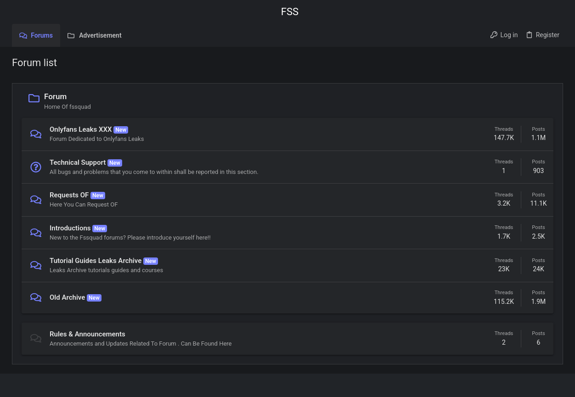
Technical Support (78, 162)
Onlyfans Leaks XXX (81, 129)
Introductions (70, 228)
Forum (55, 96)
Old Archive (67, 297)
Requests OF (69, 195)
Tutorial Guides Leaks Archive (95, 261)
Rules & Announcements (87, 334)
